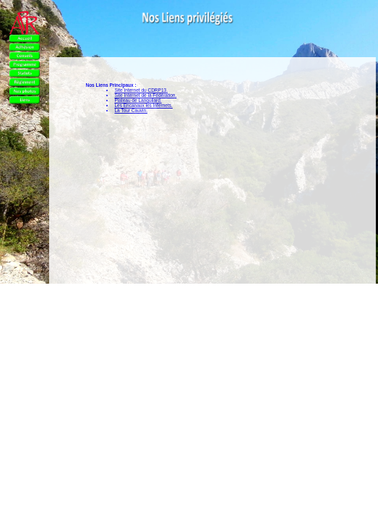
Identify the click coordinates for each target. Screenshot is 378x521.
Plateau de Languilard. (137, 100)
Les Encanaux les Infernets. (143, 105)
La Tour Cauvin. (130, 110)
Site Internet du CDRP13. (141, 90)
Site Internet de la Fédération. (145, 95)
